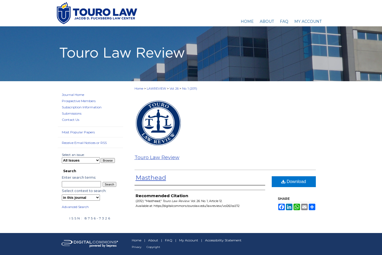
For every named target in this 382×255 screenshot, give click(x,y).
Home (139, 88)
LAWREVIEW (156, 88)
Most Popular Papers (78, 132)
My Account (188, 240)
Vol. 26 (174, 88)
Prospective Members (79, 101)
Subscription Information (82, 107)
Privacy (136, 247)
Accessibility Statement (223, 240)
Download (293, 181)
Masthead (151, 177)
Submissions (71, 113)
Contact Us (70, 120)
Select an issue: (73, 155)
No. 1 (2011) (189, 88)
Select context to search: (84, 190)
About (153, 240)
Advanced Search (75, 207)
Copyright (153, 247)
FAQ (168, 240)
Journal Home (73, 95)
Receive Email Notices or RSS (84, 143)
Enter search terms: (79, 177)
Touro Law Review (157, 157)
